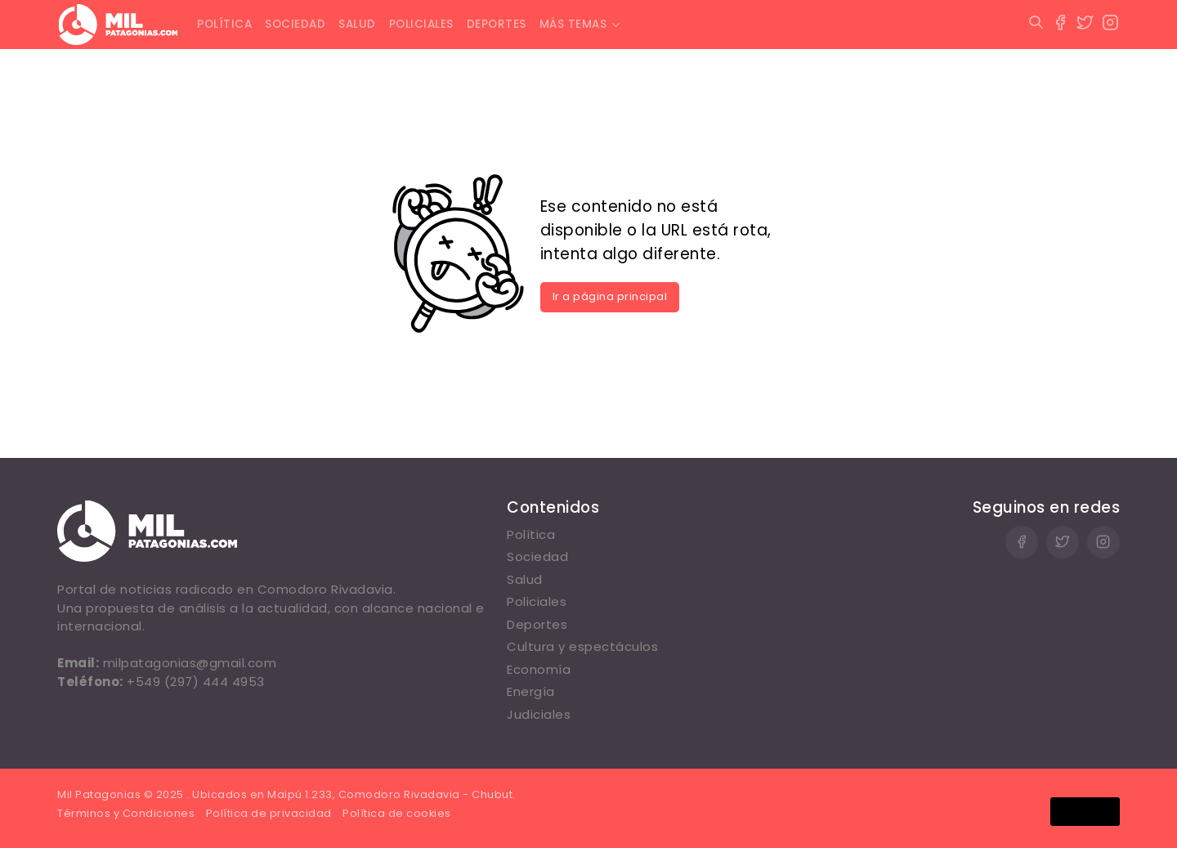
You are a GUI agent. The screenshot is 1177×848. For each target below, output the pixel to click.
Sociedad (295, 24)
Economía (539, 669)
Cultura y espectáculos (582, 646)
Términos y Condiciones (126, 813)
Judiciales (539, 714)
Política (224, 24)
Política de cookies (396, 813)
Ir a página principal (610, 296)
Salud (357, 24)
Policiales (421, 24)
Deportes (496, 24)
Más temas (573, 24)
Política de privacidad (269, 813)
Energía (531, 691)
